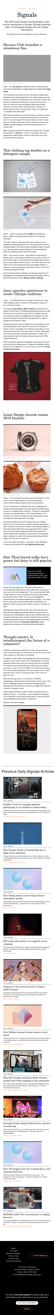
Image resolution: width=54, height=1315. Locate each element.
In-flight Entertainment (14, 862)
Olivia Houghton (26, 34)
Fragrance (11, 999)
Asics (26, 316)
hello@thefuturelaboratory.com (29, 1275)
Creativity (12, 817)
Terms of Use (13, 1256)
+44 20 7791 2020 (30, 1272)
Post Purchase (17, 1181)
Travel (5, 862)
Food (8, 953)
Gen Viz (19, 133)
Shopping (5, 1181)
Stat (10, 908)
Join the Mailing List (40, 1255)
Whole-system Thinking (33, 278)
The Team (13, 1251)
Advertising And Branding (17, 1227)
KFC (4, 953)
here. (22, 702)
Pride (4, 1090)
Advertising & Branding (13, 1090)
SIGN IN (27, 1309)
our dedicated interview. (35, 544)
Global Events (28, 1227)
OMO (31, 234)
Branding (19, 1135)
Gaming (16, 999)
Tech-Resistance (20, 817)
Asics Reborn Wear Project (24, 309)
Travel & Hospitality (18, 1044)
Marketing (13, 1135)
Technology (6, 817)
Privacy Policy (13, 1258)
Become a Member (13, 1253)
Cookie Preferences (13, 1261)
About (13, 1248)
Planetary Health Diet (30, 622)
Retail (13, 908)
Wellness (23, 862)
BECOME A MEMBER (27, 1303)
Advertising (13, 953)
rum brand (16, 87)
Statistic (5, 908)
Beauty (5, 999)
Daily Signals (8, 801)
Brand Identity (24, 1090)
